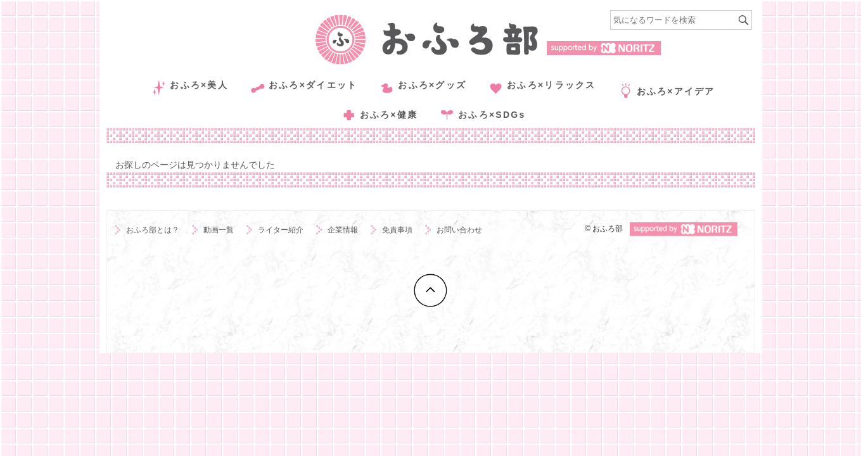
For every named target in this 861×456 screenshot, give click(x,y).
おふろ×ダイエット (313, 85)
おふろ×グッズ (432, 85)
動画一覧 (218, 229)
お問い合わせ (459, 229)
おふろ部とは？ (152, 229)
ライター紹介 (280, 229)
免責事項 (397, 229)
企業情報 (343, 229)
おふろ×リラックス (551, 85)
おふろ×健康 (389, 115)
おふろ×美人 (199, 85)
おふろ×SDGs (491, 115)
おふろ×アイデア (676, 91)
